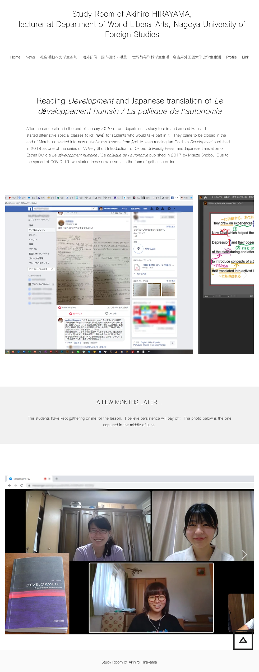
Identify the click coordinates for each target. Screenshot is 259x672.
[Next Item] (245, 275)
